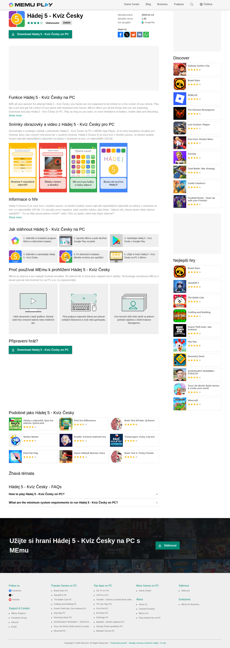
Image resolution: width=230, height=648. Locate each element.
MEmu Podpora (18, 613)
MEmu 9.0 (143, 613)
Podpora (179, 4)
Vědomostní (52, 23)
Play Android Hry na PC (150, 618)
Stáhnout (166, 545)
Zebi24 (66, 22)
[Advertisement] (84, 68)
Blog (148, 4)
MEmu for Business (190, 604)
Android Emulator (147, 609)
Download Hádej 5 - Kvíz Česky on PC (39, 34)
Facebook (16, 590)
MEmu (31, 5)
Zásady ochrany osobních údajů (143, 643)
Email (14, 626)
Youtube (15, 599)
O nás (163, 643)
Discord (14, 622)
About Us (143, 604)
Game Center (131, 4)
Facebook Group (19, 618)
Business (162, 4)
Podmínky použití (119, 643)
